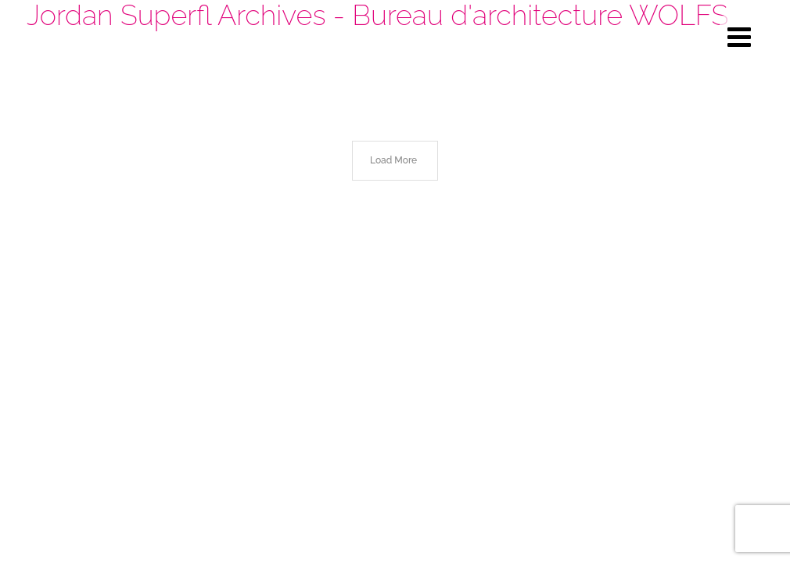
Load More (393, 160)
